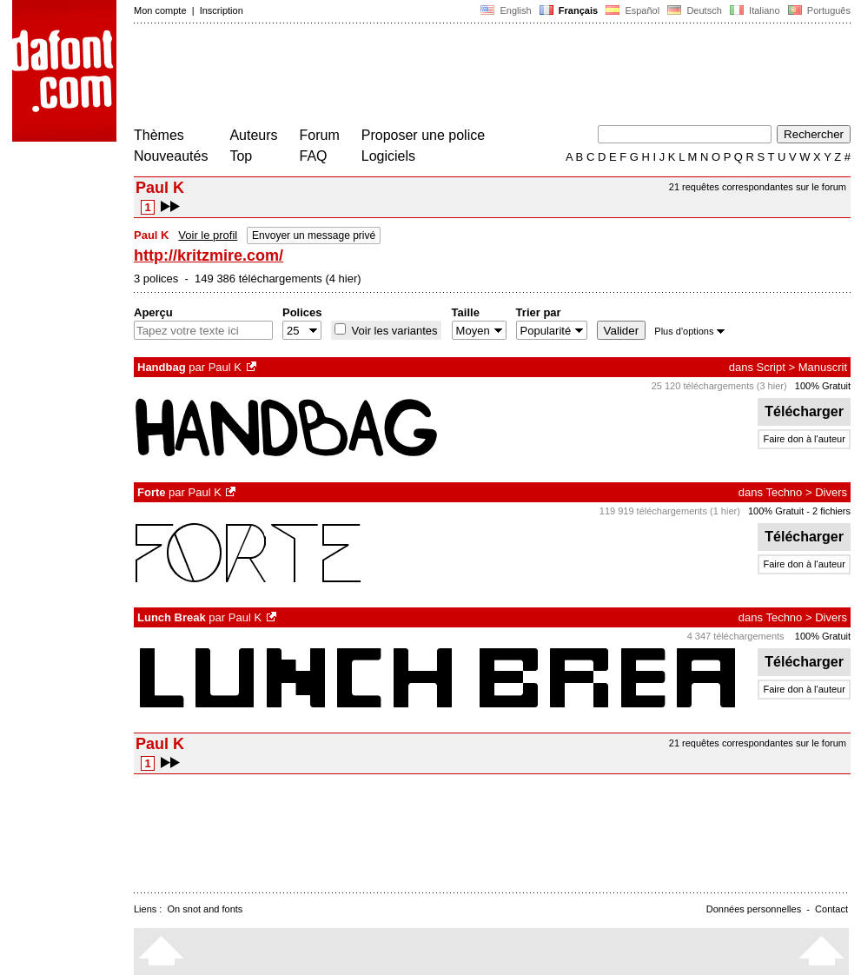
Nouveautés (171, 156)
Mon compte (160, 10)
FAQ (314, 156)
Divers (831, 492)
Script (771, 367)
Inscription (221, 10)
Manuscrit (822, 367)
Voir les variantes (393, 330)
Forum (320, 135)
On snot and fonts (205, 909)
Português (818, 10)
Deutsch (695, 10)
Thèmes (159, 135)
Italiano (755, 10)
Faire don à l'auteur (803, 439)
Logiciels (388, 156)
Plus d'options (689, 331)
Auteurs (253, 135)
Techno (783, 492)
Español (632, 10)
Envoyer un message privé (313, 235)
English (505, 10)
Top (240, 156)
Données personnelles (753, 909)
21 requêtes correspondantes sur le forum (757, 187)
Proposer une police (423, 135)
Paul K (225, 367)
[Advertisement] (450, 76)
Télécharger (804, 411)
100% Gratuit (823, 386)
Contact (831, 909)
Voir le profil (207, 235)
